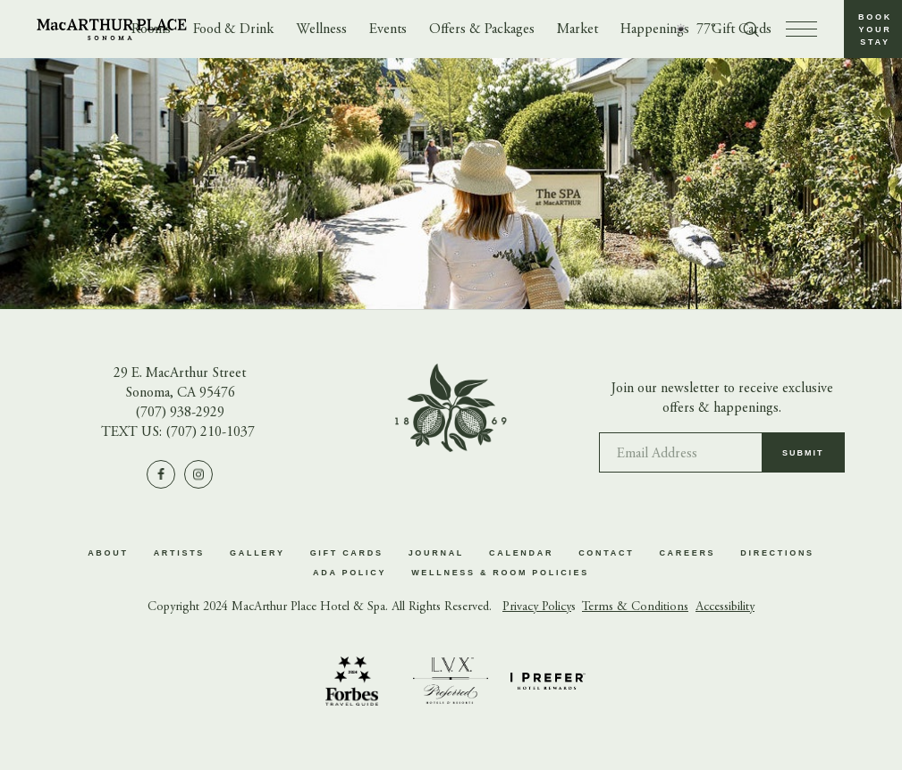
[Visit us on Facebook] (161, 474)
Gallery (257, 552)
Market (577, 29)
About (108, 552)
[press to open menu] (801, 29)
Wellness (321, 29)
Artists (179, 552)
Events (388, 29)
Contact (606, 552)
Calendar (521, 552)
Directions (777, 552)
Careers (687, 552)
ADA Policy (349, 572)
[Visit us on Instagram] (198, 474)
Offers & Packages (482, 29)
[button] (873, 29)
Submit (803, 459)
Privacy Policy (536, 607)
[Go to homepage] (112, 29)
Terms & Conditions (635, 607)
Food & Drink (233, 29)
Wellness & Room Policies (500, 572)
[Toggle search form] (751, 29)
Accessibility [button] (724, 607)
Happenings (654, 29)
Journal (436, 552)
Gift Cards (347, 552)
